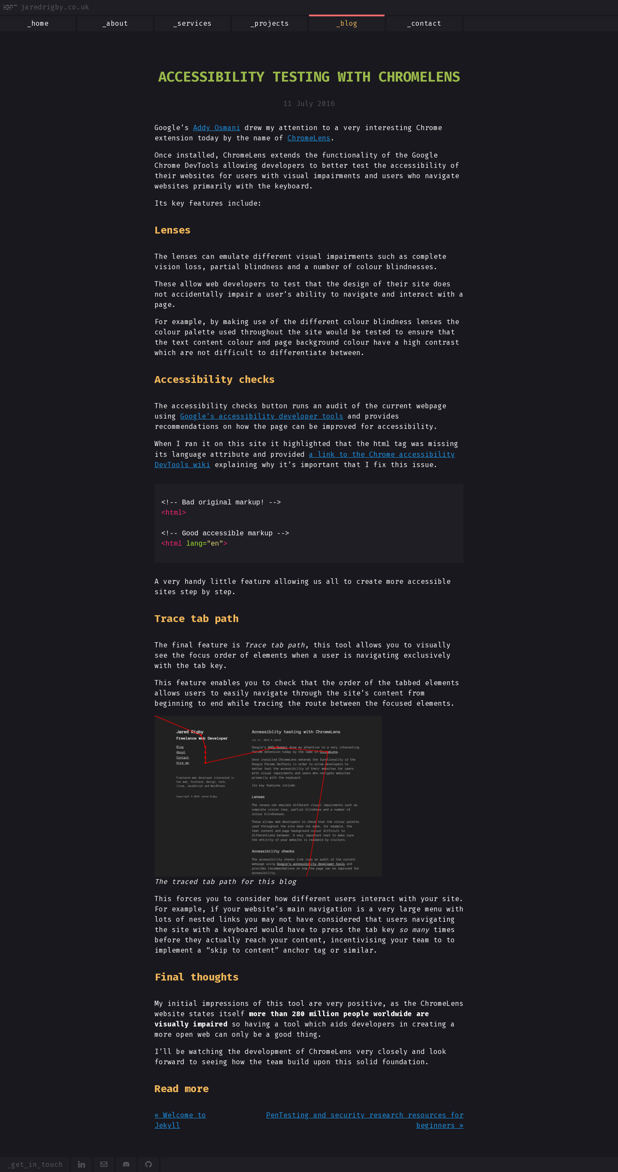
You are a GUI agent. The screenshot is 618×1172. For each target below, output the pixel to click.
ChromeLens (309, 138)
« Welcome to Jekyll (180, 1120)
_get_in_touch (35, 1164)
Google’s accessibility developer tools (261, 416)
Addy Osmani (216, 127)
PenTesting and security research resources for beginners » (365, 1120)
